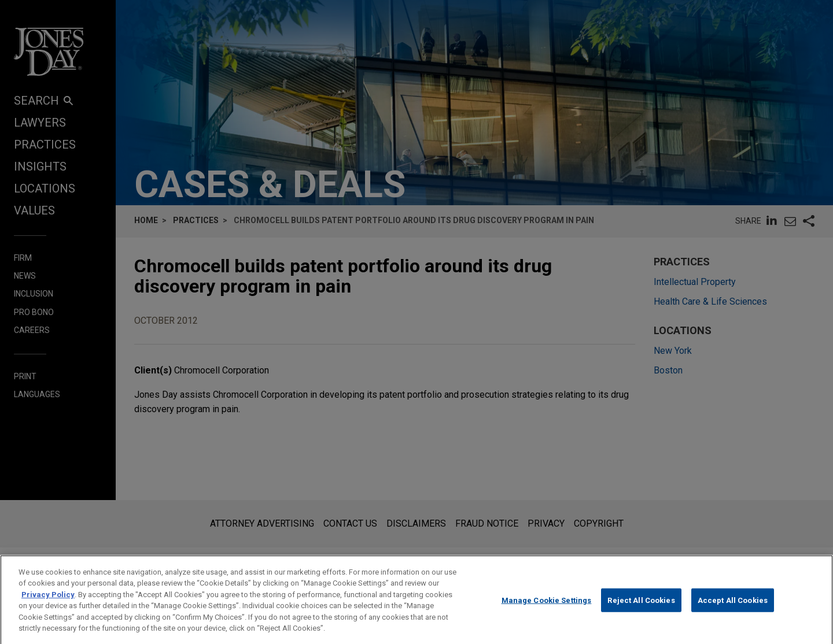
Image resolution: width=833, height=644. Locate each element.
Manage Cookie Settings (547, 612)
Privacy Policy (48, 606)
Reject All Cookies (640, 612)
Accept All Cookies (733, 612)
